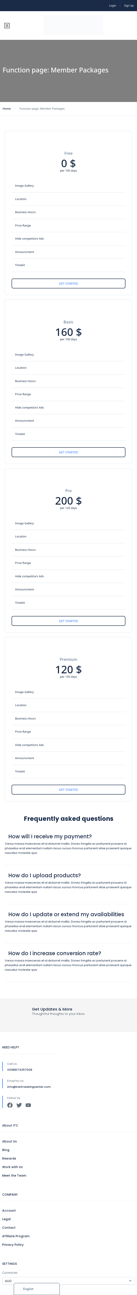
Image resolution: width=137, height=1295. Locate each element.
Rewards (9, 1158)
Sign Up (129, 5)
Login (112, 5)
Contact (9, 1227)
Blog (5, 1150)
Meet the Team (14, 1175)
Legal (6, 1219)
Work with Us (12, 1167)
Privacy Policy (13, 1244)
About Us (9, 1141)
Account (9, 1210)
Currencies (9, 1272)
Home (7, 109)
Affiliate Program (15, 1236)
